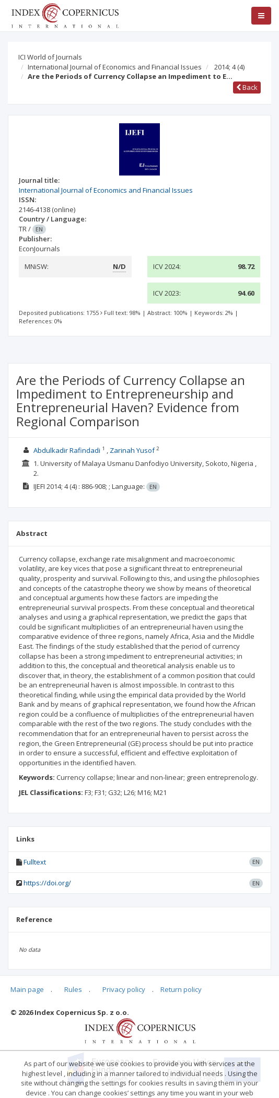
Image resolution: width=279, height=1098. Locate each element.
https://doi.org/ (47, 882)
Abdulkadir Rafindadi (66, 450)
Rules (73, 989)
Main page (27, 989)
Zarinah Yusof (132, 450)
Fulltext (35, 862)
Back (247, 87)
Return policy (181, 989)
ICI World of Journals (50, 57)
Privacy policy (123, 989)
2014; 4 (229, 67)
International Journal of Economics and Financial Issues (115, 67)
